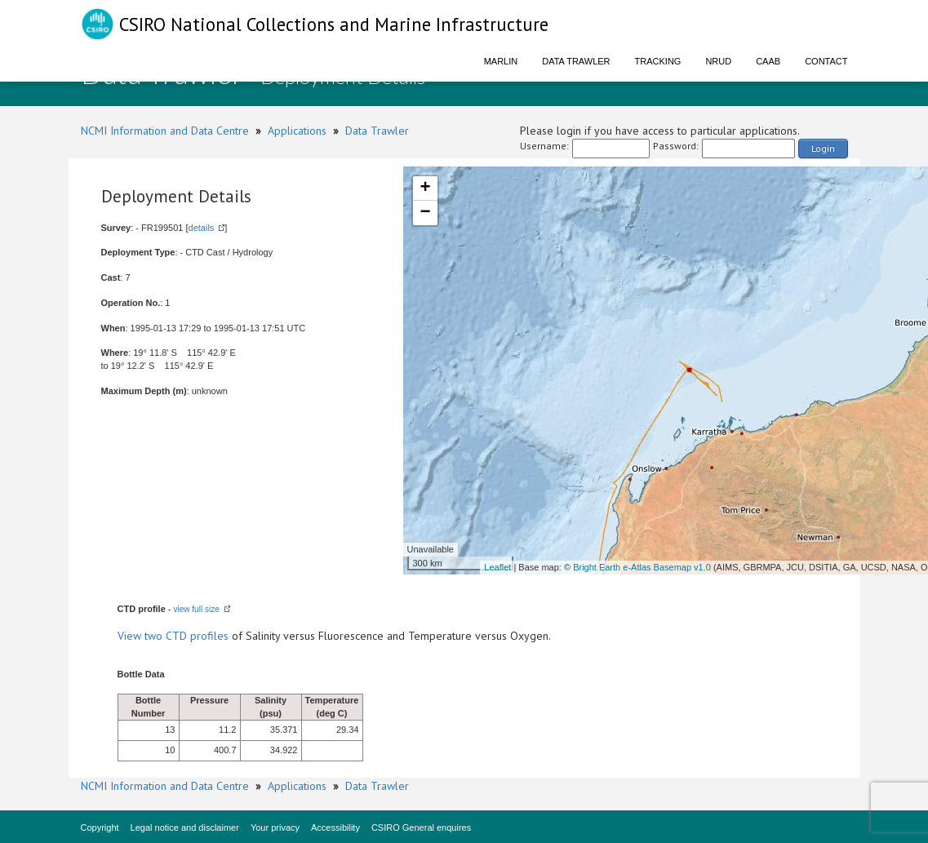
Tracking (658, 61)
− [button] (425, 213)
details (202, 228)
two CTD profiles (186, 635)
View (131, 635)
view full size (197, 609)
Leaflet (497, 567)
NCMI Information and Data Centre (165, 130)
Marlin (501, 61)
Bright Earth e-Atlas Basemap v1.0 (642, 567)
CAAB (768, 61)
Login (823, 148)
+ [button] (425, 188)
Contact (826, 61)
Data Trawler (576, 61)
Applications (297, 130)
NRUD (718, 61)
